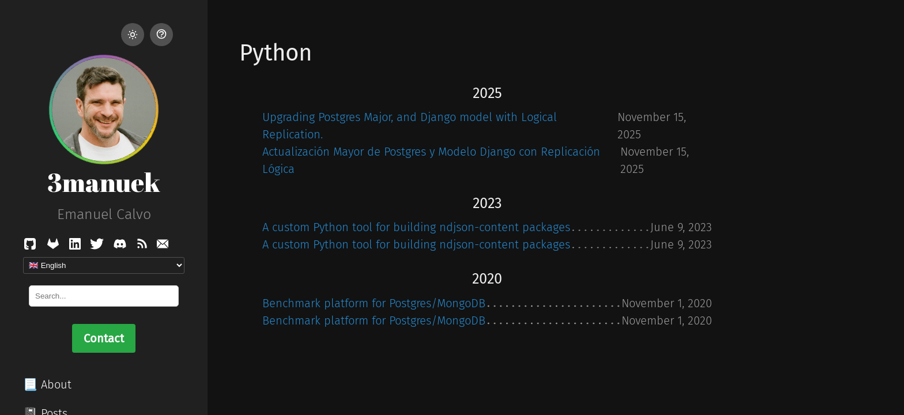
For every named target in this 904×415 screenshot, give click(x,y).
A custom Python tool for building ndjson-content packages (416, 227)
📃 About (47, 384)
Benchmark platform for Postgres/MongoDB (373, 303)
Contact (104, 338)
